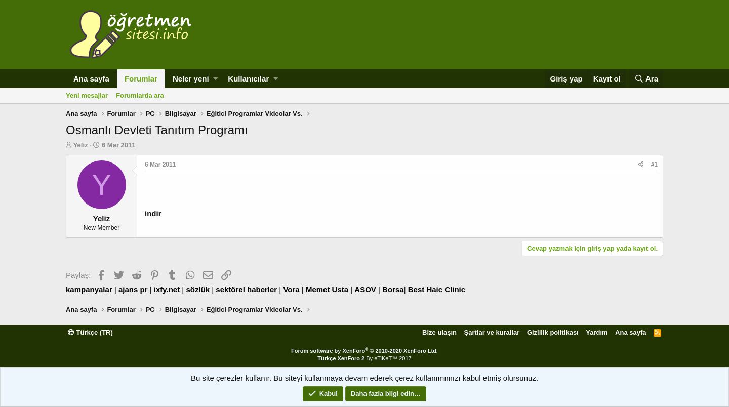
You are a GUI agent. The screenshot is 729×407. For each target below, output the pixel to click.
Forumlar (141, 78)
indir (153, 213)
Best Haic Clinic (436, 289)
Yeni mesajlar (87, 95)
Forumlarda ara (140, 95)
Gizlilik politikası (553, 332)
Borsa (393, 289)
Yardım (597, 332)
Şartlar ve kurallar (492, 332)
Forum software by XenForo (364, 351)
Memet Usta (327, 289)
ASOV (365, 289)
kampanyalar (89, 289)
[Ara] (646, 78)
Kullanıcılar (248, 78)
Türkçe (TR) (90, 332)
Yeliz (80, 145)
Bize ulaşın (439, 332)
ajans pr (133, 289)
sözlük (198, 289)
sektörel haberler (246, 289)
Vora (291, 289)
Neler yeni (191, 78)
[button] (215, 78)
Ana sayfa (91, 78)
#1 (654, 164)
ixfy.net (167, 289)
